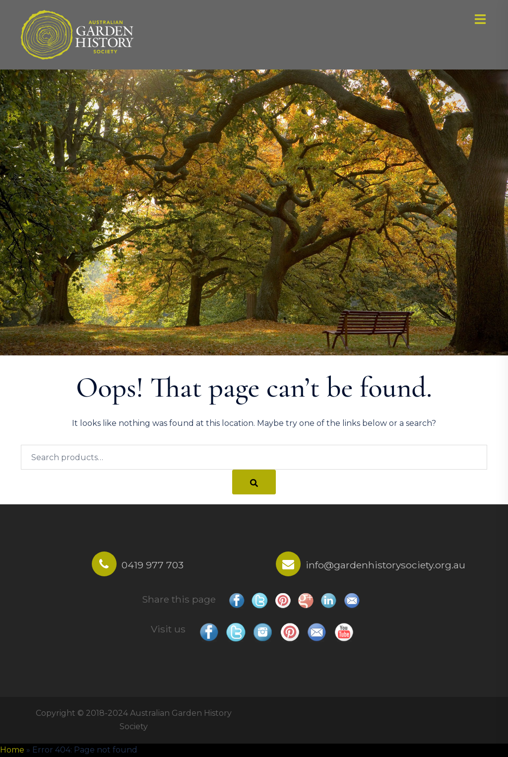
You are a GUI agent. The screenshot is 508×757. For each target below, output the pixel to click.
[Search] (254, 482)
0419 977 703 (153, 565)
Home (12, 750)
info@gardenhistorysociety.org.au (385, 565)
